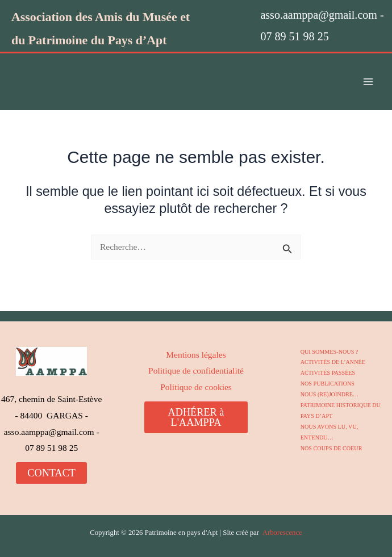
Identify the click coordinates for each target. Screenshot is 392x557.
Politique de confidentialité (196, 370)
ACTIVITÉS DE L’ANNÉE (333, 362)
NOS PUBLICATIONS (327, 383)
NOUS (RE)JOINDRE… (329, 394)
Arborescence (282, 533)
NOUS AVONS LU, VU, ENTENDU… (329, 430)
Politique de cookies (196, 387)
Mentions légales (196, 354)
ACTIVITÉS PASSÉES (328, 373)
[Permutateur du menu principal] (368, 82)
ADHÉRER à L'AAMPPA (196, 417)
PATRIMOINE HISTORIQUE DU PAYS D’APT (340, 409)
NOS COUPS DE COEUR (331, 446)
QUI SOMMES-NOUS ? (329, 352)
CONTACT (51, 473)
